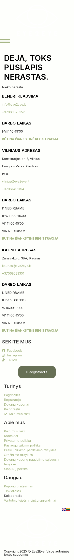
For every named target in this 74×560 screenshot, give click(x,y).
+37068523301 (13, 273)
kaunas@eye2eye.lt (16, 266)
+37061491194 (13, 189)
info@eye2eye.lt (14, 104)
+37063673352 (13, 112)
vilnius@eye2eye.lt (15, 181)
